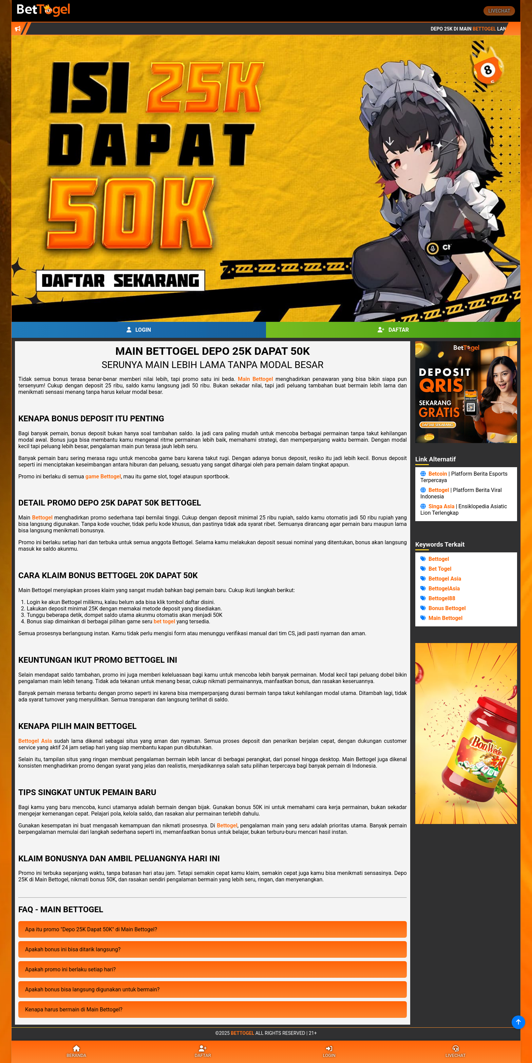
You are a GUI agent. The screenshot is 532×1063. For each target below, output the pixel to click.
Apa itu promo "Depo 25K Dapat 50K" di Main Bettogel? (91, 929)
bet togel (164, 621)
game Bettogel (103, 476)
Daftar (393, 330)
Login (139, 330)
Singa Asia (442, 506)
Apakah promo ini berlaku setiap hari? (70, 969)
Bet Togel (440, 569)
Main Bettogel (255, 379)
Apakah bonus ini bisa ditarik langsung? (72, 949)
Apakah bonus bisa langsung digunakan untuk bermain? (92, 989)
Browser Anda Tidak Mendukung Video (466, 733)
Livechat (499, 11)
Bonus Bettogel (447, 608)
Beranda (76, 1052)
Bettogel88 (442, 598)
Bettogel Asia (35, 741)
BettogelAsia (444, 588)
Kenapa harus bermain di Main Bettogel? (73, 1009)
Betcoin (438, 474)
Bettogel (42, 517)
